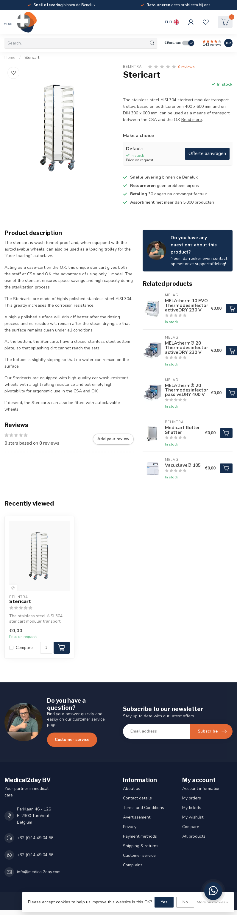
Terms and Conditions (143, 807)
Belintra (132, 66)
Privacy (129, 827)
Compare (24, 647)
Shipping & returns (140, 846)
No (185, 902)
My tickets (191, 807)
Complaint (132, 865)
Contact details (137, 798)
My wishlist (192, 817)
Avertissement (136, 817)
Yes (164, 902)
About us (131, 788)
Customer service (72, 739)
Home (9, 57)
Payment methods (140, 836)
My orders (191, 798)
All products (193, 836)
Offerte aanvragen (207, 153)
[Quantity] (46, 648)
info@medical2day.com (38, 872)
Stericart (31, 57)
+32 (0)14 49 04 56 (35, 838)
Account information (201, 788)
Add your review (113, 439)
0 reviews (186, 66)
